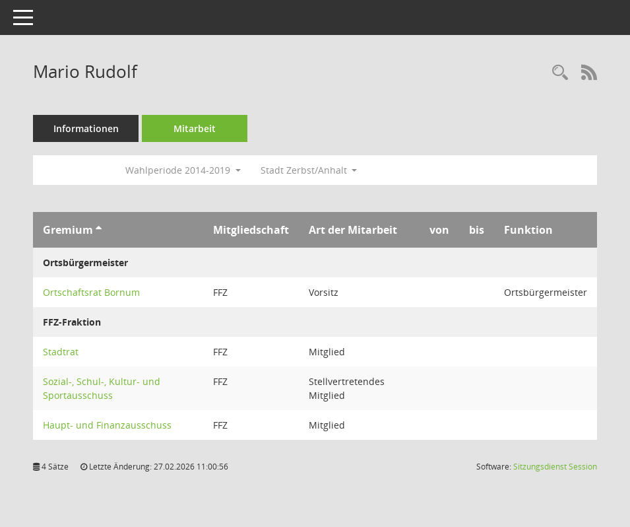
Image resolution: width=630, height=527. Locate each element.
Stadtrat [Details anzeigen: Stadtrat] (61, 351)
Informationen (86, 128)
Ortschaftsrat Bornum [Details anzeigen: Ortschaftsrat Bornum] (91, 292)
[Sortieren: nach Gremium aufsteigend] (99, 230)
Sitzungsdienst (555, 466)
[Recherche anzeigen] (560, 73)
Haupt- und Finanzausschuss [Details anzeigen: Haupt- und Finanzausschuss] (107, 425)
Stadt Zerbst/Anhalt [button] (309, 170)
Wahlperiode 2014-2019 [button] (183, 170)
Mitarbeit (194, 128)
